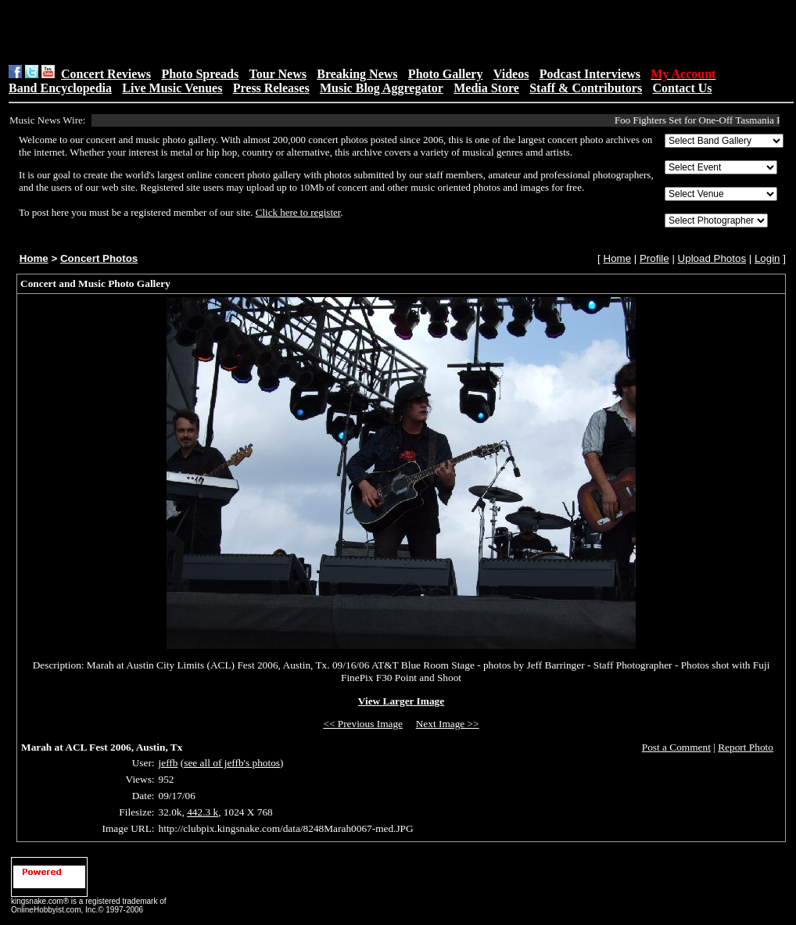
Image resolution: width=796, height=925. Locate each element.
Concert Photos (99, 258)
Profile (654, 258)
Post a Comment (676, 747)
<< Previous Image (363, 724)
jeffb (168, 763)
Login (767, 258)
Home (34, 258)
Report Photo (745, 747)
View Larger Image (401, 701)
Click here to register (298, 212)
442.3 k (202, 812)
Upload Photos (712, 258)
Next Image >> (447, 724)
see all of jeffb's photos (232, 763)
